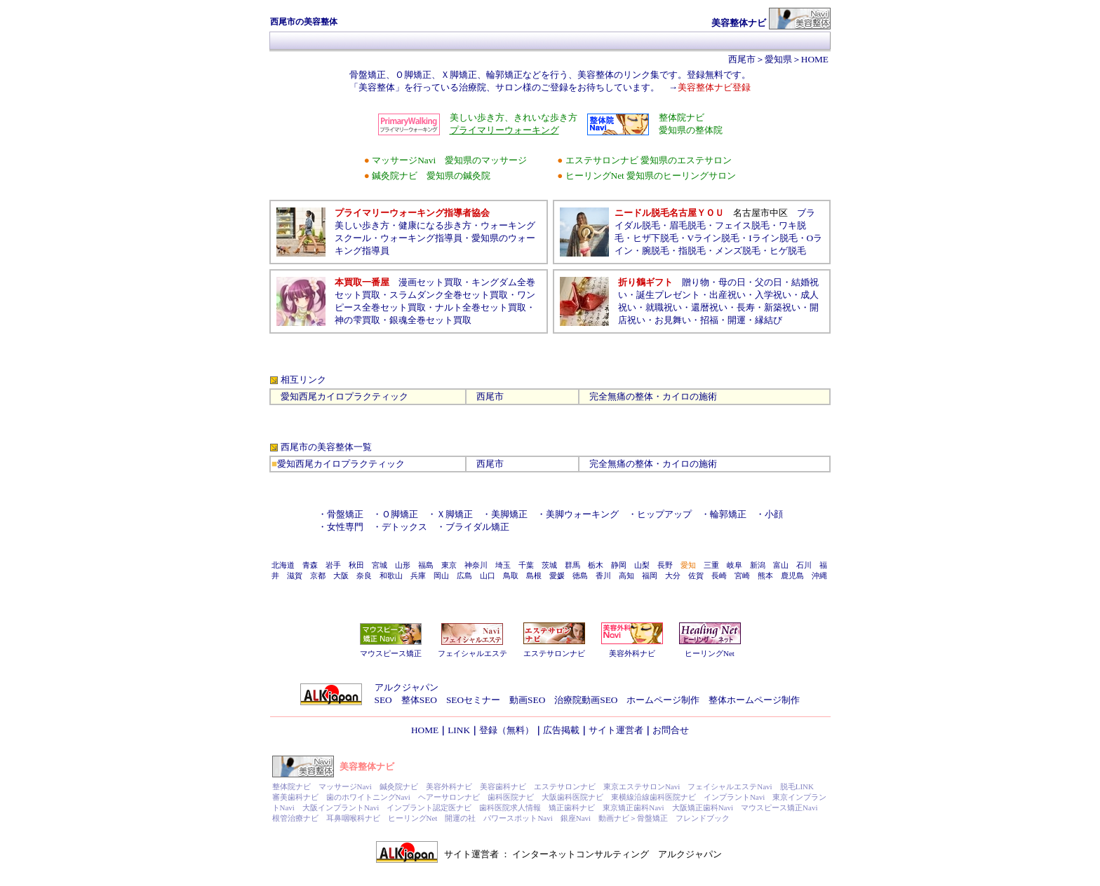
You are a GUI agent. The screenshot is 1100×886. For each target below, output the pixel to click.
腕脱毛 (655, 250)
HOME (815, 59)
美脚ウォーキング (582, 514)
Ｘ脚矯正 (454, 514)
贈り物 (695, 282)
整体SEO (419, 700)
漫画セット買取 (430, 282)
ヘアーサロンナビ (449, 797)
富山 (781, 565)
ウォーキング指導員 (421, 238)
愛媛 (557, 575)
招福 (709, 320)
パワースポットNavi (517, 818)
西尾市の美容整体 (317, 447)
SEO (383, 700)
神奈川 (476, 565)
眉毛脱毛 (687, 225)
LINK (459, 730)
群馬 (572, 565)
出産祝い (727, 294)
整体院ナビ (291, 786)
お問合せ (670, 730)
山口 (487, 575)
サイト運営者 (616, 730)
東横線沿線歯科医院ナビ (653, 797)
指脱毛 (692, 250)
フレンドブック (703, 818)
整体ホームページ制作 (754, 700)
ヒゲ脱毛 (788, 250)
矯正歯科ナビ (572, 807)
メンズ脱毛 (737, 250)
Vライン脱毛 (714, 238)
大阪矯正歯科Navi (702, 807)
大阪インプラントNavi (340, 807)
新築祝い (782, 307)
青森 (310, 565)
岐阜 (734, 565)
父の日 (768, 282)
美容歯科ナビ (503, 786)
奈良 (364, 575)
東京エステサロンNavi (641, 786)
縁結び (768, 320)
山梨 (642, 565)
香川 (603, 575)
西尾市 (742, 59)
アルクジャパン (406, 687)
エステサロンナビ (554, 653)
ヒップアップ (664, 514)
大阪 (341, 575)
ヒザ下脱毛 (655, 238)
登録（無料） (506, 730)
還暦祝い (709, 307)
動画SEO (527, 700)
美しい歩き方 (362, 225)
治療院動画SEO (585, 700)
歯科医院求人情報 (510, 807)
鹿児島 (792, 575)
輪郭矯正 (728, 514)
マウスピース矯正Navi (779, 807)
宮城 (379, 565)
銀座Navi (576, 818)
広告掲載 (561, 730)
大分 (672, 575)
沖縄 (819, 575)
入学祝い (773, 294)
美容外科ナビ (632, 653)
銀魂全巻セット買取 (430, 320)
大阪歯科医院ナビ (572, 797)
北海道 (283, 565)
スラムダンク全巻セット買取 (448, 294)
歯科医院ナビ (511, 797)
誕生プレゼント (668, 294)
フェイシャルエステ (472, 653)
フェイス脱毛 (742, 225)
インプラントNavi (734, 797)
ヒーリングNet (710, 653)
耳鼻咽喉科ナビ (353, 818)
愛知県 (778, 59)
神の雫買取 (357, 320)
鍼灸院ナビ (399, 786)
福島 (426, 565)
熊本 (765, 575)
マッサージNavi (345, 786)
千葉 (526, 565)
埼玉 (503, 565)
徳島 (580, 575)
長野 (665, 565)
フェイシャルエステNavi (730, 786)
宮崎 (742, 575)
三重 (711, 565)
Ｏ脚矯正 (400, 514)
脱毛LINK (797, 786)
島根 (534, 575)
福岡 (649, 575)
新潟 (757, 565)
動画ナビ (613, 818)
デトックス (404, 527)
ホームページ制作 (662, 700)
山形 (402, 565)
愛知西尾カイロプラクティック (344, 396)
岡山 (441, 575)
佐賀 (696, 575)
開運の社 (460, 818)
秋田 (356, 565)
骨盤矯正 (345, 514)
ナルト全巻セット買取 (480, 307)
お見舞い (673, 320)
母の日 (732, 282)
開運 (736, 320)
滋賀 (294, 575)
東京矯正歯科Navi (633, 807)
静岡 (618, 565)
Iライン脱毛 (773, 238)
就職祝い (663, 307)
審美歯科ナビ (295, 797)
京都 (318, 575)
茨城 (549, 565)
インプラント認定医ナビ (429, 807)
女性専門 (345, 527)
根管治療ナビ (295, 818)
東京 (449, 565)
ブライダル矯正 (477, 527)
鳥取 (510, 575)
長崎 (719, 575)
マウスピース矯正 (391, 653)
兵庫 (418, 575)
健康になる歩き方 (434, 225)
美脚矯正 (514, 514)
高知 (626, 575)
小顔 (774, 514)
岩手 (333, 565)
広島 (464, 575)
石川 (804, 565)
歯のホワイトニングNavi (368, 797)
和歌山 (391, 575)
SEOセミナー (473, 700)
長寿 (746, 307)
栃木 (595, 565)
